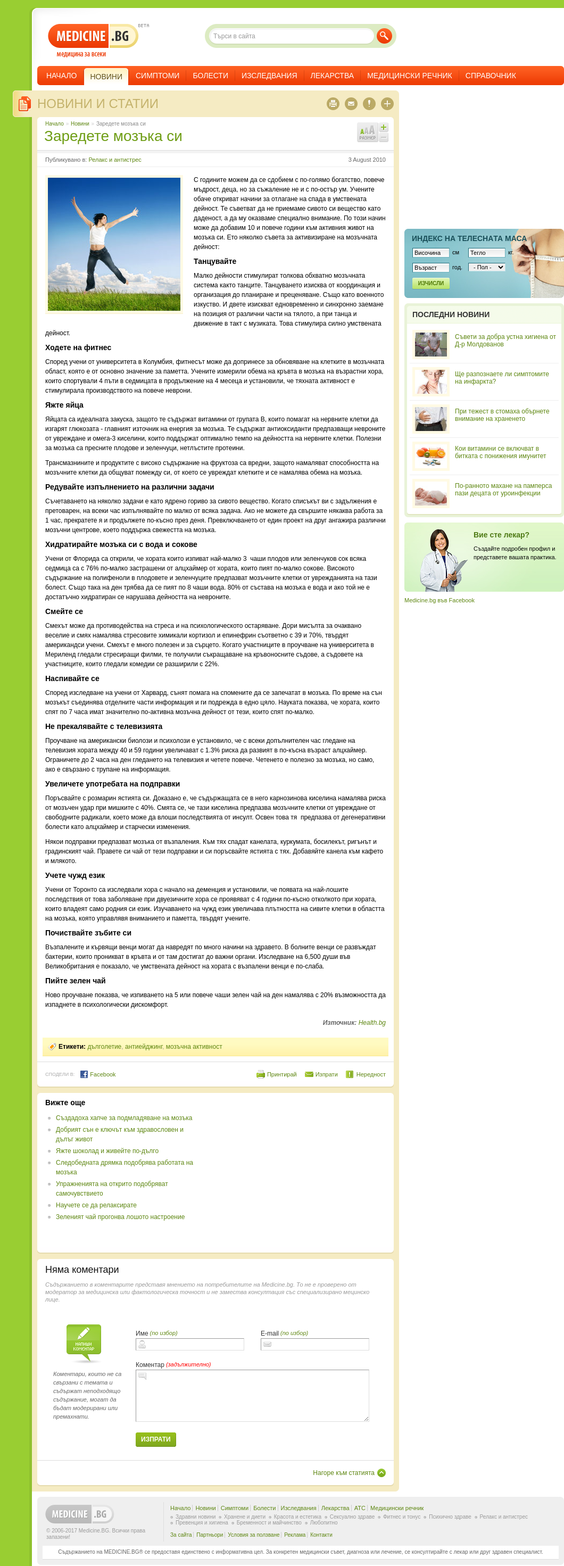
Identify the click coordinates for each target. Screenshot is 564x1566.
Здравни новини (195, 1517)
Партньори (209, 1535)
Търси (384, 36)
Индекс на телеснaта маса (469, 238)
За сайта (181, 1535)
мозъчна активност (194, 1046)
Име (142, 1333)
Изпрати (327, 1074)
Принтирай (282, 1074)
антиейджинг (143, 1046)
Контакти (321, 1535)
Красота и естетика (297, 1517)
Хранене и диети (245, 1517)
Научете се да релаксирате (96, 1205)
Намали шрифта (383, 137)
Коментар (150, 1365)
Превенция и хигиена (202, 1523)
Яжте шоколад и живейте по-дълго (107, 1151)
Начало (61, 75)
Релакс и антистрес (114, 159)
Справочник (491, 75)
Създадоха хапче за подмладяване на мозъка (124, 1118)
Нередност (371, 1074)
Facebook (97, 1074)
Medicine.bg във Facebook (439, 600)
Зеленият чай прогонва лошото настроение (120, 1217)
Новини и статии (98, 103)
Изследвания (269, 75)
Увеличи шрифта (383, 127)
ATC (360, 1508)
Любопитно (324, 1523)
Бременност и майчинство (269, 1523)
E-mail (270, 1333)
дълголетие (104, 1046)
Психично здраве (450, 1517)
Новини (80, 124)
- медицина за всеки (93, 40)
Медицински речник (409, 75)
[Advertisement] (299, 1172)
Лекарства (332, 75)
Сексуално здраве (352, 1517)
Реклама (294, 1535)
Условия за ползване (253, 1535)
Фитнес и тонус (401, 1517)
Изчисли (431, 283)
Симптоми (157, 75)
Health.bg (372, 1022)
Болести (210, 75)
